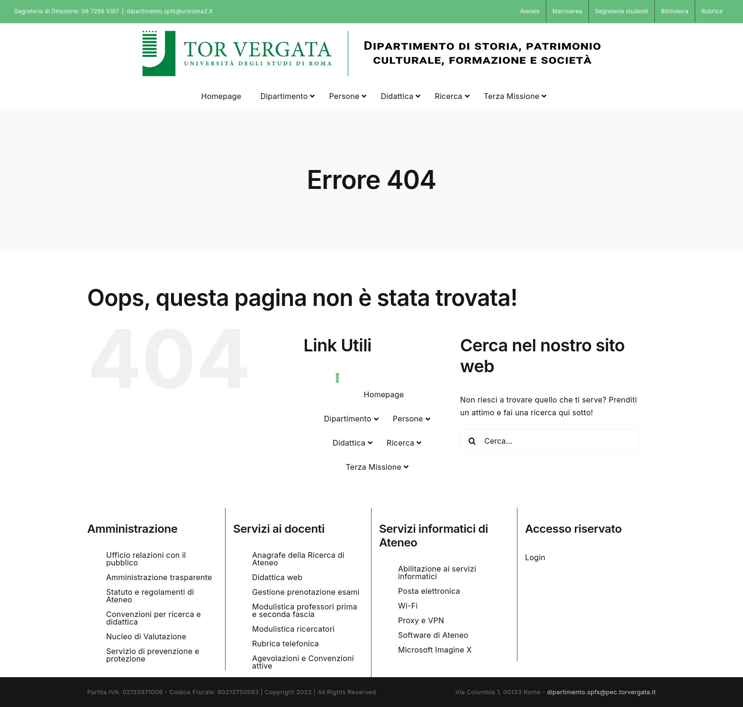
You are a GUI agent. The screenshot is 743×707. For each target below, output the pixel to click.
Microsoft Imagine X (435, 649)
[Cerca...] (550, 441)
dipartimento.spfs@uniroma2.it (170, 11)
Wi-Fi (408, 605)
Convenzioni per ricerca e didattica (153, 617)
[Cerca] (472, 441)
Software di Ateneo (433, 635)
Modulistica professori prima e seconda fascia (304, 610)
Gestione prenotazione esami (306, 592)
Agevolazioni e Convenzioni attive (303, 662)
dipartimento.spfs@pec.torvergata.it (601, 692)
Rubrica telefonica (285, 643)
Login (535, 557)
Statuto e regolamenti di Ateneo (150, 595)
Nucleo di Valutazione (146, 636)
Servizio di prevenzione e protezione (152, 654)
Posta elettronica (429, 591)
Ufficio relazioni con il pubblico (146, 558)
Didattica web (277, 577)
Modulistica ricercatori (293, 629)
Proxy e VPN (421, 620)
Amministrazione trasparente (159, 577)
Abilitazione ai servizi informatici (437, 572)
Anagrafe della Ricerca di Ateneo (298, 558)
